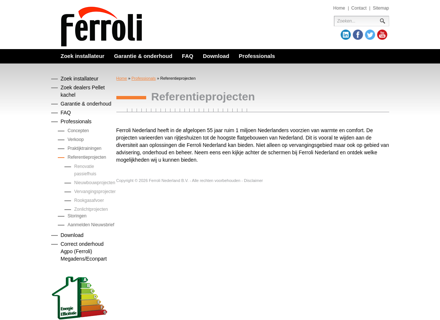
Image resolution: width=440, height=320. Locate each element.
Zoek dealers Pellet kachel (83, 91)
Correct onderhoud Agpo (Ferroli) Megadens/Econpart (84, 251)
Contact (358, 8)
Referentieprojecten (87, 157)
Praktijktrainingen (85, 148)
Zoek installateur (83, 56)
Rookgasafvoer (89, 200)
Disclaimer (253, 180)
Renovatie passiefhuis (85, 170)
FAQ (187, 56)
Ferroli (101, 26)
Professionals (257, 56)
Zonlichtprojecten (91, 209)
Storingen (77, 216)
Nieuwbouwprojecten (94, 182)
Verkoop (76, 139)
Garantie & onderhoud (143, 56)
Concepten (78, 130)
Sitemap (381, 8)
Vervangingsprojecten (95, 191)
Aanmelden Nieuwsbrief (91, 224)
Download (216, 56)
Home (339, 8)
